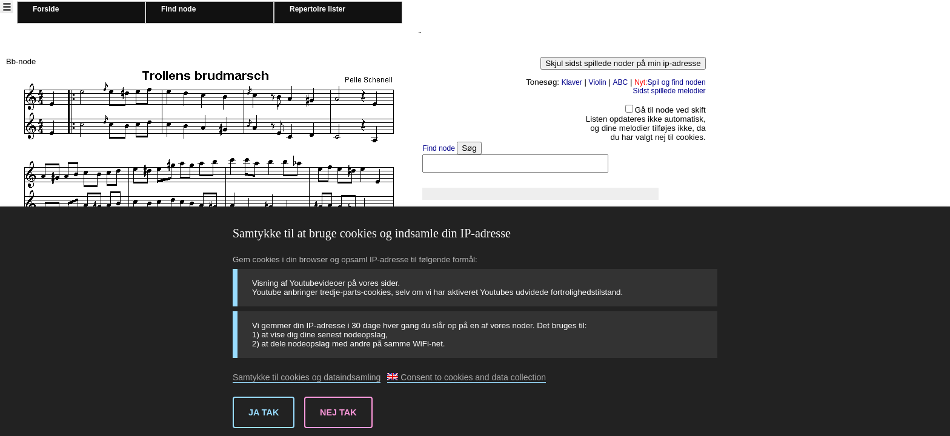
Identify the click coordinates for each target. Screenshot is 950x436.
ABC (620, 82)
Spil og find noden (669, 82)
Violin (597, 82)
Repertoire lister (317, 9)
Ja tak (263, 412)
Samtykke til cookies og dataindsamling (306, 377)
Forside (46, 9)
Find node (178, 9)
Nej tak (338, 412)
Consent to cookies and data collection (466, 377)
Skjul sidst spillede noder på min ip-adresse (622, 63)
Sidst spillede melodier (669, 91)
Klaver (572, 82)
